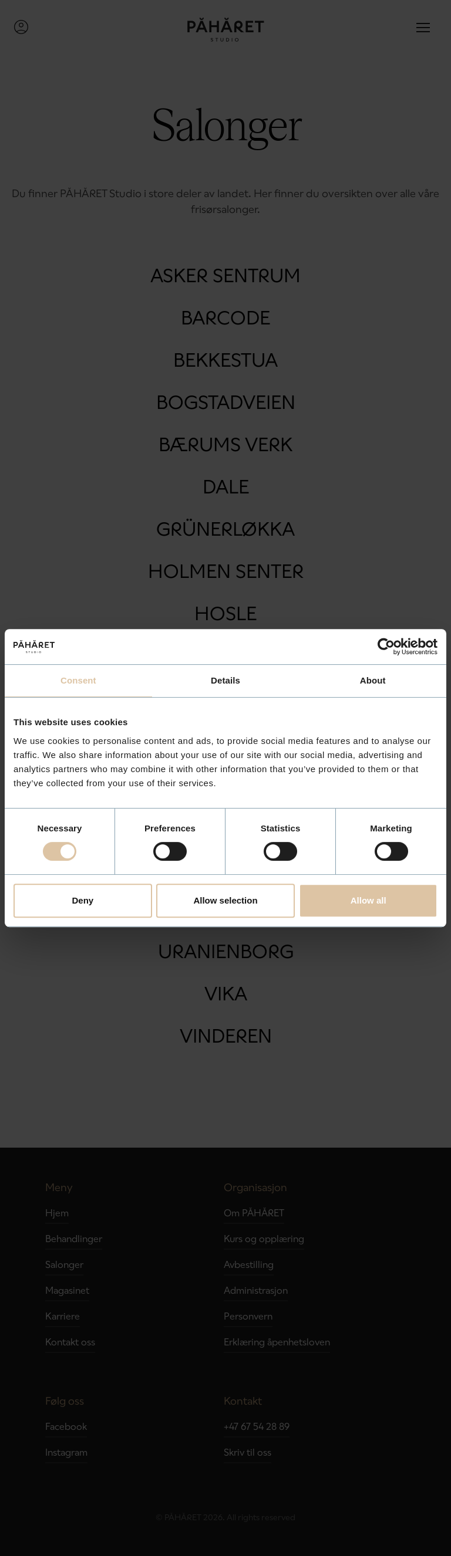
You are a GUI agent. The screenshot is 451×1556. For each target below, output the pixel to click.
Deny (82, 900)
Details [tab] (225, 680)
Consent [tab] (78, 680)
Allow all (368, 900)
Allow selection (225, 900)
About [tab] (373, 680)
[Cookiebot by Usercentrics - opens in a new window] (386, 646)
